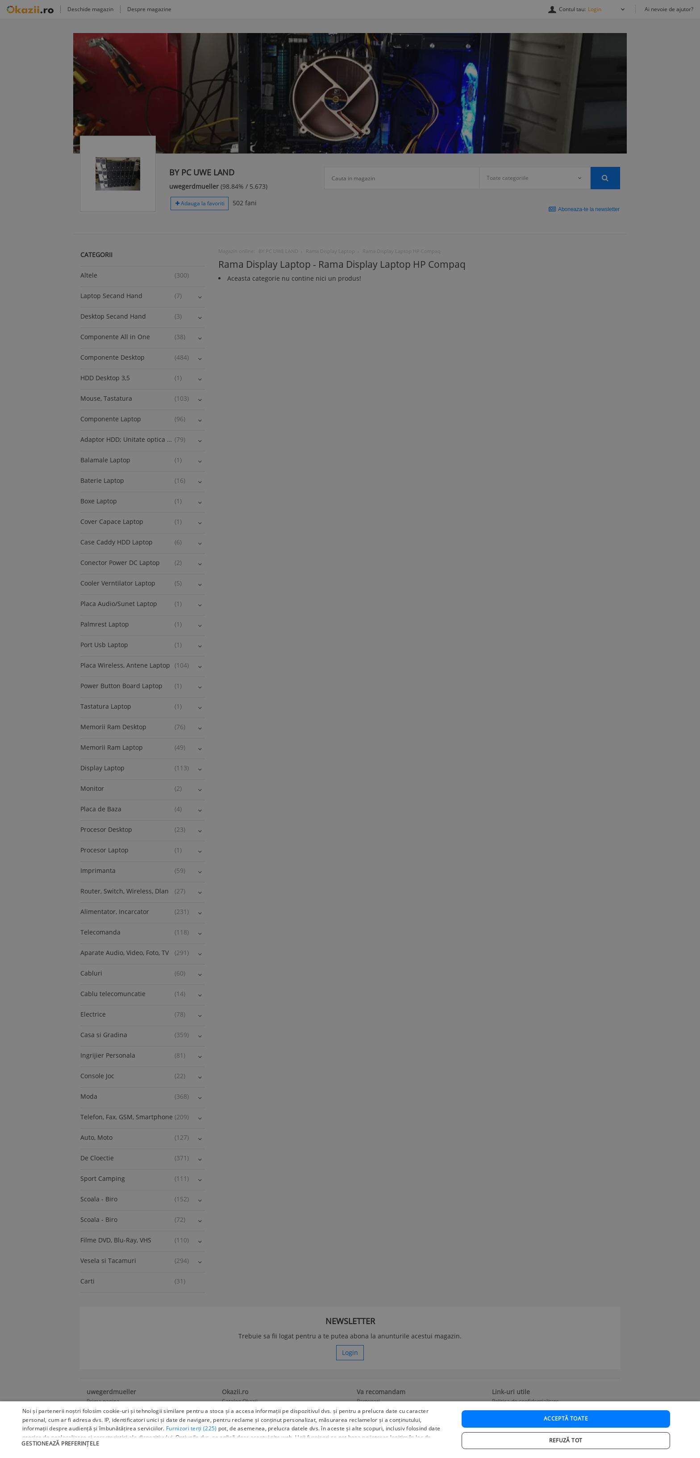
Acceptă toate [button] (566, 1435)
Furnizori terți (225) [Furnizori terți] (191, 1445)
